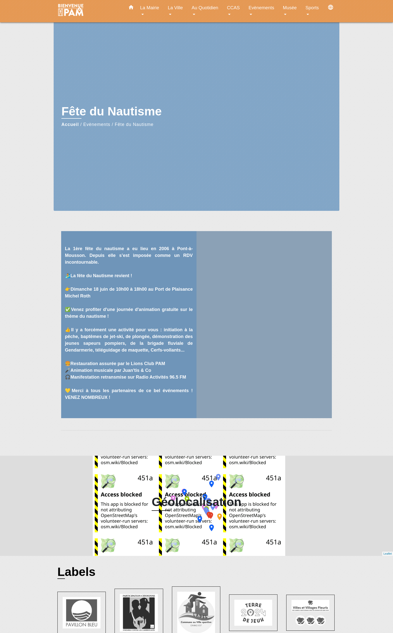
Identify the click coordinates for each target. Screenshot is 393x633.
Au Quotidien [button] (205, 7)
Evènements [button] (261, 7)
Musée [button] (290, 7)
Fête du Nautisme (134, 124)
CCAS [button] (233, 7)
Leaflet (387, 553)
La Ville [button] (175, 7)
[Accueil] (88, 11)
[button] (131, 8)
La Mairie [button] (149, 7)
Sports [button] (312, 7)
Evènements (96, 124)
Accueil (70, 124)
